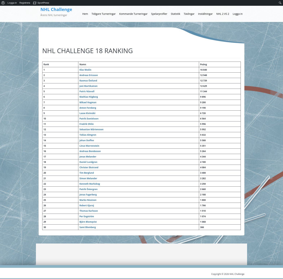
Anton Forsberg (87, 107)
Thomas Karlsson (88, 210)
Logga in (238, 13)
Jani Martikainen (88, 86)
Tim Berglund (86, 172)
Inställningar (205, 13)
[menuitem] (3, 3)
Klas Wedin (85, 69)
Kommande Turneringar (133, 13)
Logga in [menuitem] (12, 2)
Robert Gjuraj (86, 205)
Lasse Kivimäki (87, 113)
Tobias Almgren (87, 134)
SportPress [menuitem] (43, 2)
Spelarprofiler (159, 13)
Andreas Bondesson (90, 151)
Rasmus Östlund (88, 80)
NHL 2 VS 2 (222, 13)
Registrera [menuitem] (24, 2)
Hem (85, 13)
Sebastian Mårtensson (91, 129)
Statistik (175, 13)
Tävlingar (189, 13)
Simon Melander (88, 178)
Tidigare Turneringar (104, 13)
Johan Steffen (86, 140)
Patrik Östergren (88, 189)
